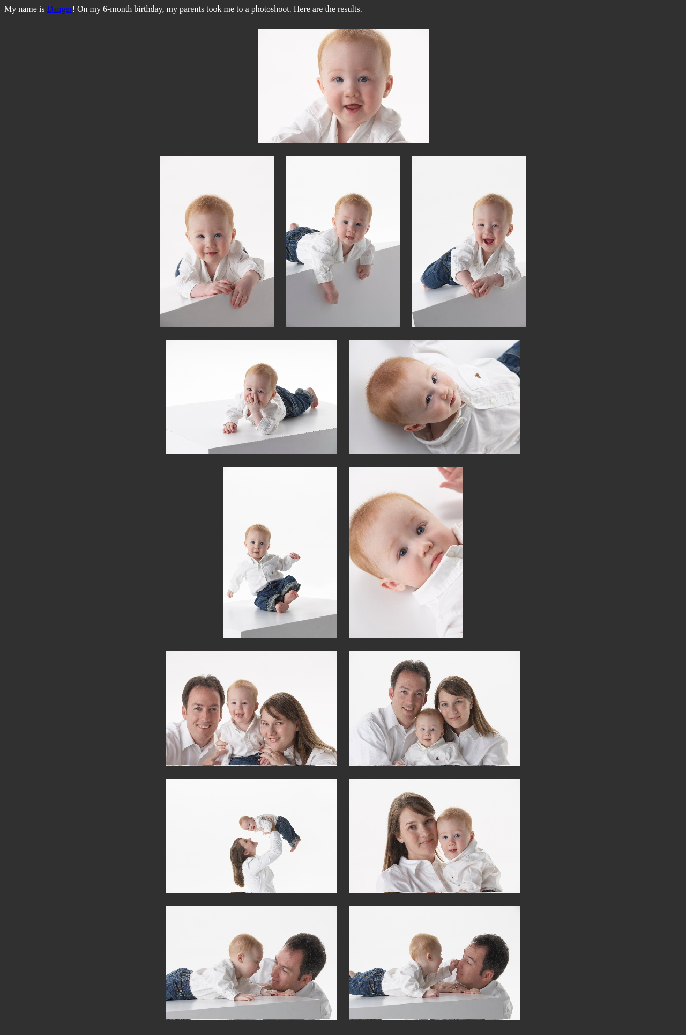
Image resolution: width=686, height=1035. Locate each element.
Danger (59, 8)
